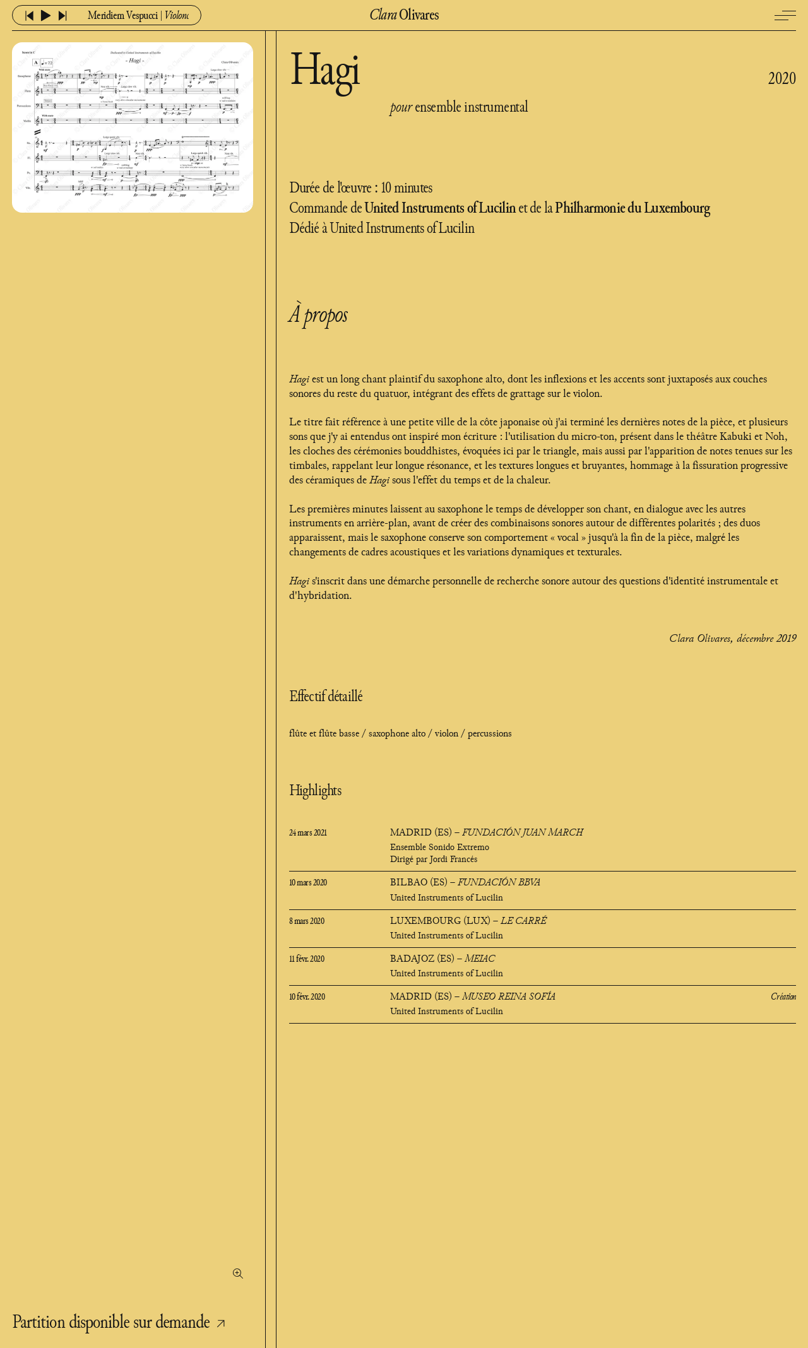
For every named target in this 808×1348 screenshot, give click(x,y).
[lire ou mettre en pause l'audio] (46, 15)
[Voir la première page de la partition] (132, 666)
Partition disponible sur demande (123, 1323)
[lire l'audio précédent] (30, 16)
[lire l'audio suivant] (62, 16)
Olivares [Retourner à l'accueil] (404, 16)
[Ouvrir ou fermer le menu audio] (136, 16)
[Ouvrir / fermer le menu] (785, 15)
